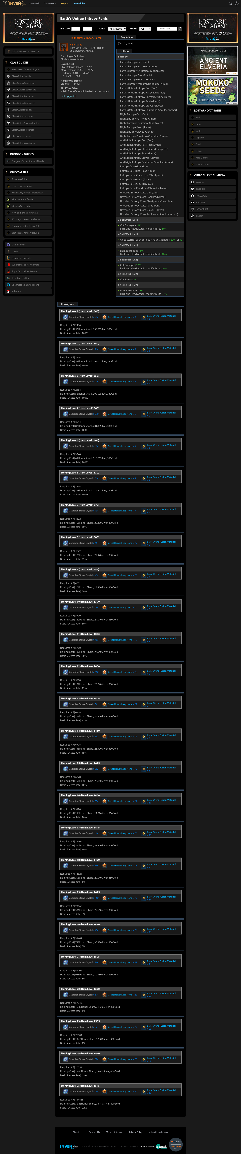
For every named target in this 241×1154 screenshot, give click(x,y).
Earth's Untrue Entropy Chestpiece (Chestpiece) (146, 96)
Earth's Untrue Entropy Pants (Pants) (140, 101)
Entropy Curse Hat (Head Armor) (138, 170)
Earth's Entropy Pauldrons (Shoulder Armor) (144, 83)
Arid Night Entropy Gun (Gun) (136, 140)
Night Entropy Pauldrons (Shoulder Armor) (144, 136)
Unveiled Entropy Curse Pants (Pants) (140, 205)
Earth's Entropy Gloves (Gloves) (137, 79)
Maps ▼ (65, 3)
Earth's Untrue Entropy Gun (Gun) (138, 88)
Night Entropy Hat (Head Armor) (138, 118)
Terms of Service (114, 1132)
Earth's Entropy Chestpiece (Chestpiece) (142, 70)
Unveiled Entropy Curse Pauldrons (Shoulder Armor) (149, 214)
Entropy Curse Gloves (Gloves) (136, 183)
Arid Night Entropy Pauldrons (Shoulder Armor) (146, 162)
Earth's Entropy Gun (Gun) (134, 62)
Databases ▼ (50, 3)
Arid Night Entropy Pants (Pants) (138, 153)
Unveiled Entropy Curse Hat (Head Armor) (143, 196)
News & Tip (34, 3)
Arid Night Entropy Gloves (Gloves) (139, 157)
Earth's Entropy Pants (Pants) (136, 75)
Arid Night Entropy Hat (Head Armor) (140, 144)
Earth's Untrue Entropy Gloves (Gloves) (141, 105)
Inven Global (17, 3)
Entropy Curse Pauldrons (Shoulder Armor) (144, 188)
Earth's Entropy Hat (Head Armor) (138, 66)
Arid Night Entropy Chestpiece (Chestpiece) (144, 149)
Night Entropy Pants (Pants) (135, 127)
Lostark (7, 3)
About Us (77, 1132)
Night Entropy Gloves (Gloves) (137, 131)
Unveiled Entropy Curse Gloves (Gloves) (142, 210)
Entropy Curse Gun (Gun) (134, 166)
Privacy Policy (135, 1132)
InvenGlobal (79, 3)
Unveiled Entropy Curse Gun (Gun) (139, 192)
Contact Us (94, 1132)
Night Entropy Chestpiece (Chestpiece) (141, 123)
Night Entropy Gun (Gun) (134, 114)
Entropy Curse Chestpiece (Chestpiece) (141, 175)
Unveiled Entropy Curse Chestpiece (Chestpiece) (146, 201)
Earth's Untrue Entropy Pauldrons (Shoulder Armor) (148, 110)
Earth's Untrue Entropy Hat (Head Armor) (142, 92)
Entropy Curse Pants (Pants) (135, 179)
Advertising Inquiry (158, 1132)
